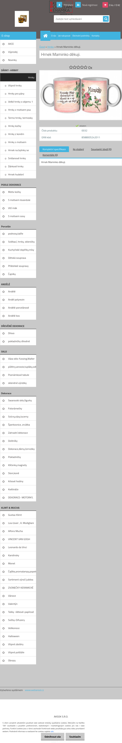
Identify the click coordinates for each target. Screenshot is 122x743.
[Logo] (22, 19)
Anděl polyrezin (16, 299)
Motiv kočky (14, 192)
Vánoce (12, 596)
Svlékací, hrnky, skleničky (21, 242)
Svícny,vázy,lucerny (18, 416)
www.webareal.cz (34, 690)
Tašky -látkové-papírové (21, 612)
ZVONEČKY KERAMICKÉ (20, 588)
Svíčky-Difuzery (16, 620)
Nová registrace (89, 5)
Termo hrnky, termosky (20, 118)
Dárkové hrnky (16, 166)
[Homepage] (46, 36)
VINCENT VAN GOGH (19, 539)
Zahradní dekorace (18, 433)
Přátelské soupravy (18, 266)
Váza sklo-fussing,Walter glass (21, 360)
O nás (53, 35)
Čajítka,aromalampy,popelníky (22, 571)
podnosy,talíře (15, 233)
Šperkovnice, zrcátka (19, 425)
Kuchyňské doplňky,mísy (21, 250)
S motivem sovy (16, 216)
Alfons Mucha (15, 531)
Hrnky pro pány (16, 93)
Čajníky (12, 274)
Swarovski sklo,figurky (20, 400)
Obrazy (12, 660)
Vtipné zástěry (16, 644)
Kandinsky (13, 555)
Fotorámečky (15, 408)
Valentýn (12, 604)
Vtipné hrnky (15, 85)
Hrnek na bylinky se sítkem (18, 151)
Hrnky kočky (14, 126)
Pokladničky (14, 457)
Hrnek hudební (16, 174)
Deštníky (12, 441)
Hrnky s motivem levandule (17, 143)
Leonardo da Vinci (17, 547)
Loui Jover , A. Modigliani (21, 523)
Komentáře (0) (50, 155)
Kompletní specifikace (54, 149)
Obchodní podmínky (81, 35)
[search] (106, 19)
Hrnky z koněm (16, 134)
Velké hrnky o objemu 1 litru (20, 103)
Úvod (42, 47)
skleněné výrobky (17, 383)
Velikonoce (14, 628)
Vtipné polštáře (16, 652)
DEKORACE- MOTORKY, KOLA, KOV (20, 498)
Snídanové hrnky (17, 158)
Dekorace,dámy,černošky (21, 449)
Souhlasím (75, 737)
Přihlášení (66, 5)
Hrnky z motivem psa (19, 110)
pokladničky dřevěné (19, 341)
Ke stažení (78, 149)
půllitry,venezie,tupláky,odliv (22, 367)
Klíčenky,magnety (17, 465)
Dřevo (11, 333)
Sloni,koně (13, 473)
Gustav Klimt (15, 515)
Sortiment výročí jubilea (20, 579)
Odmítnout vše (52, 737)
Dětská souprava (17, 258)
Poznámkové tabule (18, 375)
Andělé (11, 291)
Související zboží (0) (101, 149)
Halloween (13, 636)
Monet (11, 563)
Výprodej (12, 52)
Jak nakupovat (64, 35)
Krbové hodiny (15, 481)
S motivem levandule (19, 200)
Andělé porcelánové (18, 308)
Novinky (12, 60)
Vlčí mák (12, 208)
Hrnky (31, 77)
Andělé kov (14, 316)
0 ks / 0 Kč (114, 5)
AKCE (11, 44)
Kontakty (95, 35)
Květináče (13, 489)
